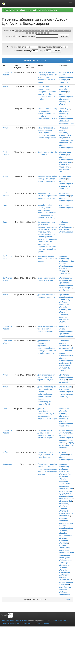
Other (5, 205)
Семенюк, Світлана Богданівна (64, 520)
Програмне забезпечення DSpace (14, 621)
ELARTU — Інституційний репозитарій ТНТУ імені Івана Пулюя (30, 10)
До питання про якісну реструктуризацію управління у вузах (46, 377)
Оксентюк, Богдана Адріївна (64, 506)
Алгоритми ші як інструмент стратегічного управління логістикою (47, 195)
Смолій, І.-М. (67, 280)
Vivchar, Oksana (66, 394)
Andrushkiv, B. (65, 363)
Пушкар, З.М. (64, 511)
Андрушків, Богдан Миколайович (65, 343)
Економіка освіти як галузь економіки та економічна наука (45, 454)
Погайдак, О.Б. (65, 587)
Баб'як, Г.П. (64, 472)
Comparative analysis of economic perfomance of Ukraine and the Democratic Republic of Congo (47, 77)
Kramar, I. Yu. (64, 186)
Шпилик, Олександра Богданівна (64, 547)
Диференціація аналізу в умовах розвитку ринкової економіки (47, 328)
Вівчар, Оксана (65, 387)
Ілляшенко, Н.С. (66, 491)
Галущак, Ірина (65, 162)
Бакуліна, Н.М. (65, 474)
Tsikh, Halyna (64, 109)
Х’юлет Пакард (27, 623)
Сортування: (12, 47)
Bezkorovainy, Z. (66, 365)
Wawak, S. (66, 382)
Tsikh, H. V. (63, 82)
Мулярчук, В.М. (65, 501)
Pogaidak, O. (64, 368)
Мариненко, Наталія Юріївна (64, 89)
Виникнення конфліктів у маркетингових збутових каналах (47, 258)
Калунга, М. (64, 72)
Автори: (41, 51)
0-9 (16, 30)
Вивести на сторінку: (23, 51)
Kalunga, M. (64, 80)
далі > (68, 60)
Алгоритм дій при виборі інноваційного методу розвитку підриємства (47, 178)
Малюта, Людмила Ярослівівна (64, 592)
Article (5, 87)
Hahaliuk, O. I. (65, 448)
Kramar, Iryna (64, 164)
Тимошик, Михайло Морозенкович (65, 533)
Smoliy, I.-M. (64, 290)
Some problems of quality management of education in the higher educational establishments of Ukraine (47, 113)
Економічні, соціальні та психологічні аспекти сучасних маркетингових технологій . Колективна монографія (47, 469)
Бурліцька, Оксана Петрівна (64, 478)
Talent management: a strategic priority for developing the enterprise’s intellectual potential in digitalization (47, 133)
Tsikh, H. (62, 370)
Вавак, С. (63, 380)
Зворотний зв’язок (42, 623)
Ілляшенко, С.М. (66, 489)
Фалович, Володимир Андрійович (64, 258)
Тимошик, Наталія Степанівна (64, 570)
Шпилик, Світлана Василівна (63, 540)
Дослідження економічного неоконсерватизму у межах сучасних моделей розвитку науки (47, 413)
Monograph (7, 464)
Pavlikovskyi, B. (65, 288)
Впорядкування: (46, 47)
